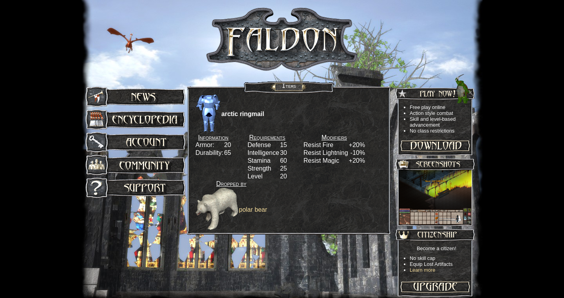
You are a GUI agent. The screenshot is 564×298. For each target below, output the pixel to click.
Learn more (422, 270)
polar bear (253, 209)
